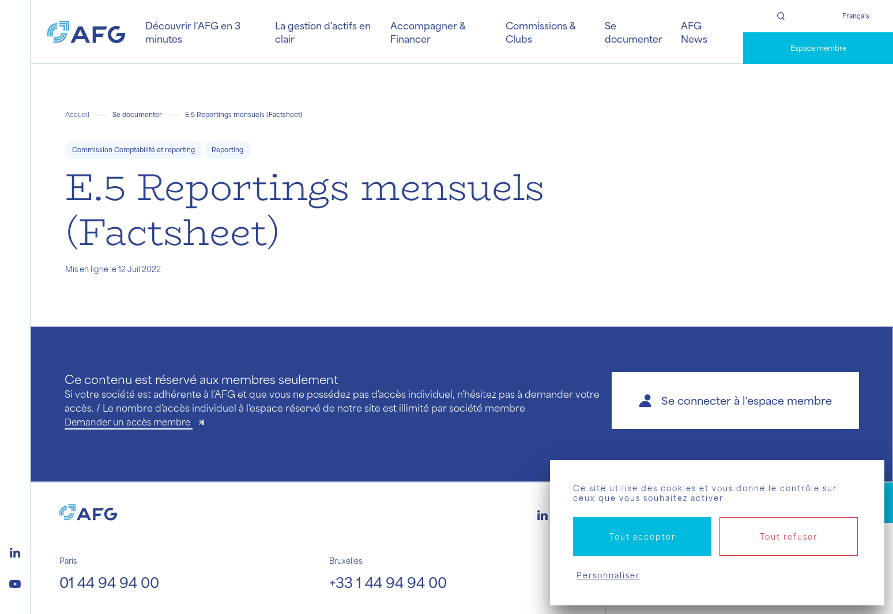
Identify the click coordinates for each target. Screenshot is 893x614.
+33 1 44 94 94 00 (388, 582)
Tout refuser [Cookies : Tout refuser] (788, 536)
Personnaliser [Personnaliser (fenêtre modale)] (608, 575)
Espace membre (818, 47)
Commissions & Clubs (540, 31)
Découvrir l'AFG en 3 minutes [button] (192, 31)
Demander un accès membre (129, 422)
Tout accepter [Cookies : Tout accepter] (642, 536)
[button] (735, 400)
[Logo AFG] (86, 32)
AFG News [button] (694, 31)
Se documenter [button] (633, 31)
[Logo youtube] (15, 582)
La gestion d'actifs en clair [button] (323, 31)
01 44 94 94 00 (109, 582)
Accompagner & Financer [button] (427, 31)
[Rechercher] (780, 16)
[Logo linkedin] (15, 551)
